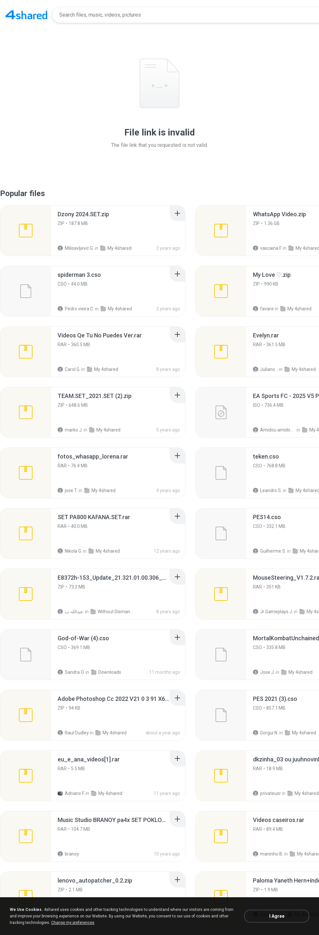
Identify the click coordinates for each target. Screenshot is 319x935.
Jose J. (264, 672)
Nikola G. (70, 551)
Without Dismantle (111, 611)
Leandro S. (267, 490)
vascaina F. (267, 248)
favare (263, 308)
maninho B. (268, 854)
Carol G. (69, 369)
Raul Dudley (73, 732)
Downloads (106, 672)
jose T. (68, 490)
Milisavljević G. (76, 248)
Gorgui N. (265, 732)
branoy (68, 854)
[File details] (25, 230)
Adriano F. (71, 793)
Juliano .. (265, 369)
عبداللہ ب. (71, 611)
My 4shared (116, 248)
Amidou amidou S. (274, 429)
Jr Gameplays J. (273, 611)
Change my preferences (72, 922)
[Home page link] (26, 15)
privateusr (267, 793)
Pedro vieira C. (76, 308)
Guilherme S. (269, 551)
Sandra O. (71, 672)
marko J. (70, 429)
